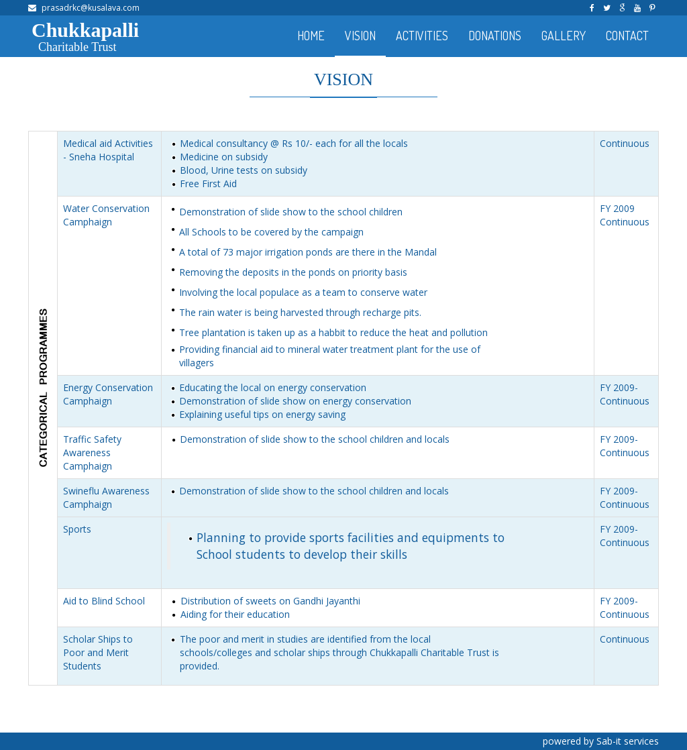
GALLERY (563, 35)
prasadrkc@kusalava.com (91, 7)
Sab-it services (627, 741)
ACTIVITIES (422, 35)
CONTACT (627, 35)
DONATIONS (494, 35)
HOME (311, 35)
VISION (360, 35)
